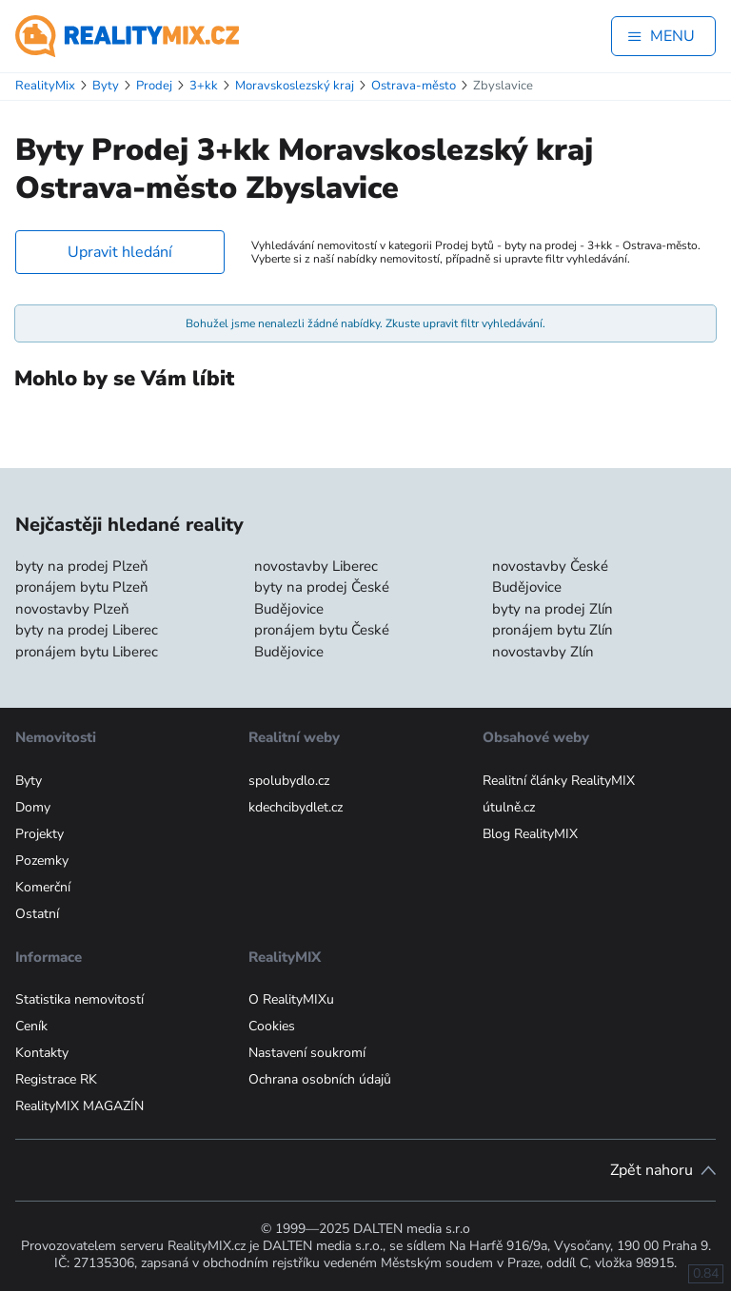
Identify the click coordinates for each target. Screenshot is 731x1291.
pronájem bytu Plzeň (81, 587)
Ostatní (37, 914)
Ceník (31, 1026)
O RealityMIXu (291, 999)
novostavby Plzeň (72, 608)
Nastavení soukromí (307, 1053)
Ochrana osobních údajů (319, 1079)
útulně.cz (509, 807)
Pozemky (42, 860)
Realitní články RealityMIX (559, 781)
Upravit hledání (120, 252)
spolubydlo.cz (288, 781)
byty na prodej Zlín (552, 608)
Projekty (39, 834)
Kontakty (42, 1053)
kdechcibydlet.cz (295, 807)
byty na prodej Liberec (86, 629)
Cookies (271, 1026)
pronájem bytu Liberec (86, 651)
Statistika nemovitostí (79, 999)
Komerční (42, 887)
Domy (32, 807)
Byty (28, 781)
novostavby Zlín (543, 651)
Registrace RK (56, 1079)
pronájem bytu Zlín (552, 629)
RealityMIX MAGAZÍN (79, 1106)
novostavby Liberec (316, 566)
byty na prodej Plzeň (81, 566)
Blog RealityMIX (530, 834)
